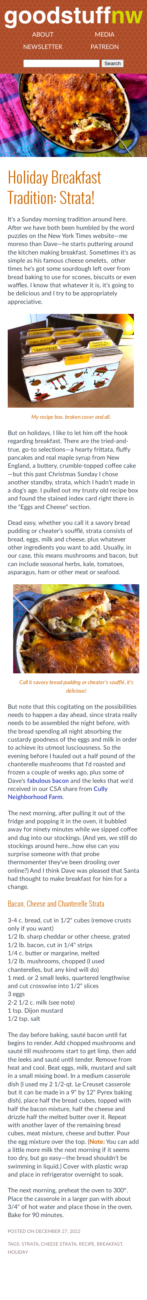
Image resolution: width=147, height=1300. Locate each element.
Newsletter (42, 47)
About (42, 35)
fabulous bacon (48, 781)
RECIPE (86, 1244)
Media (105, 35)
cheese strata (59, 1244)
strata (30, 1244)
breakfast (109, 1244)
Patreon (105, 47)
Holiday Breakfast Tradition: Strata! (54, 187)
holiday (18, 1252)
